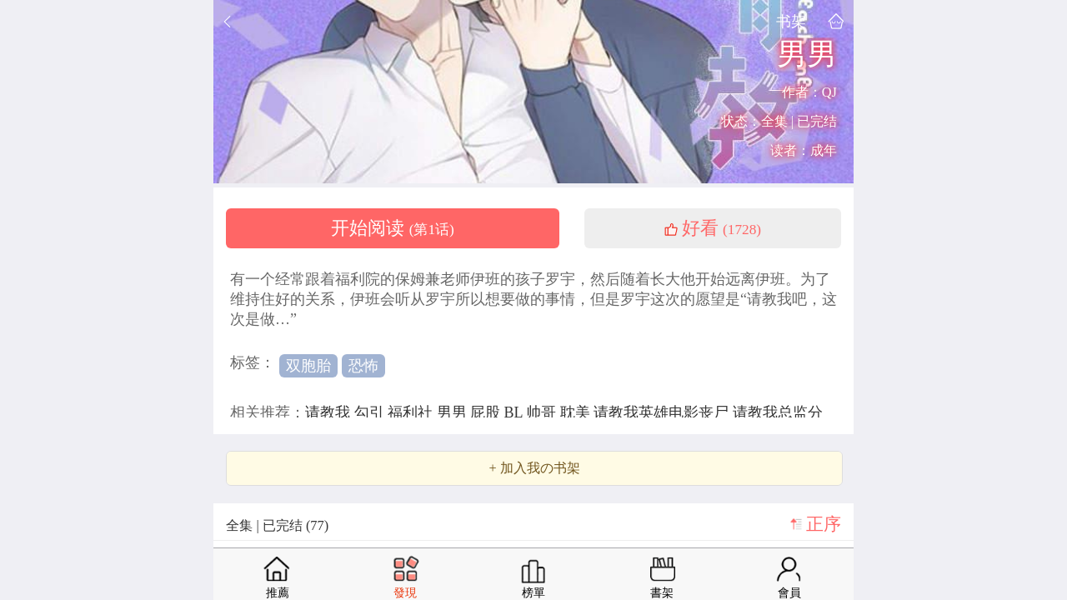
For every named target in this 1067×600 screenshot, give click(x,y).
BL (515, 412)
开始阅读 (392, 228)
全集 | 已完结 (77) (277, 525)
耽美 (577, 412)
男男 (454, 412)
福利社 (412, 412)
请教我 (329, 412)
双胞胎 (308, 366)
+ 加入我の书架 (533, 468)
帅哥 (543, 412)
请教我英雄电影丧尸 (663, 412)
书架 (791, 21)
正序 (823, 524)
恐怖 (363, 366)
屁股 (487, 412)
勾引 (371, 412)
